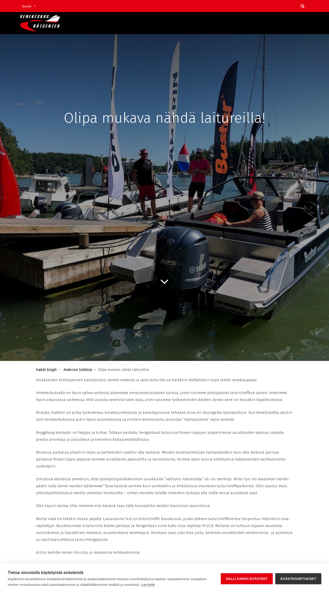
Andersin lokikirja (77, 370)
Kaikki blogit (46, 370)
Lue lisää (147, 585)
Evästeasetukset (298, 579)
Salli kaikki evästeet (247, 579)
